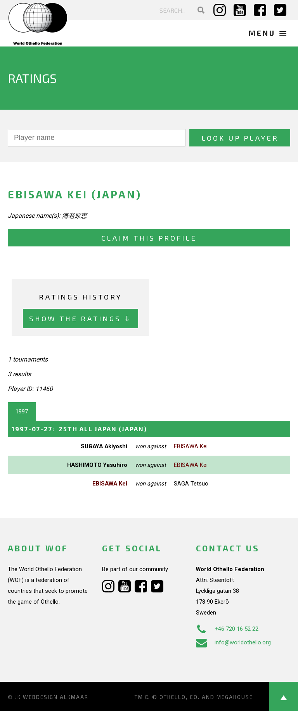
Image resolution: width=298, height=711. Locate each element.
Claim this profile (149, 237)
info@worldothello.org (233, 642)
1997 (22, 411)
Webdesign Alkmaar (55, 697)
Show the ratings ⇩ (80, 318)
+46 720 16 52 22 (227, 628)
